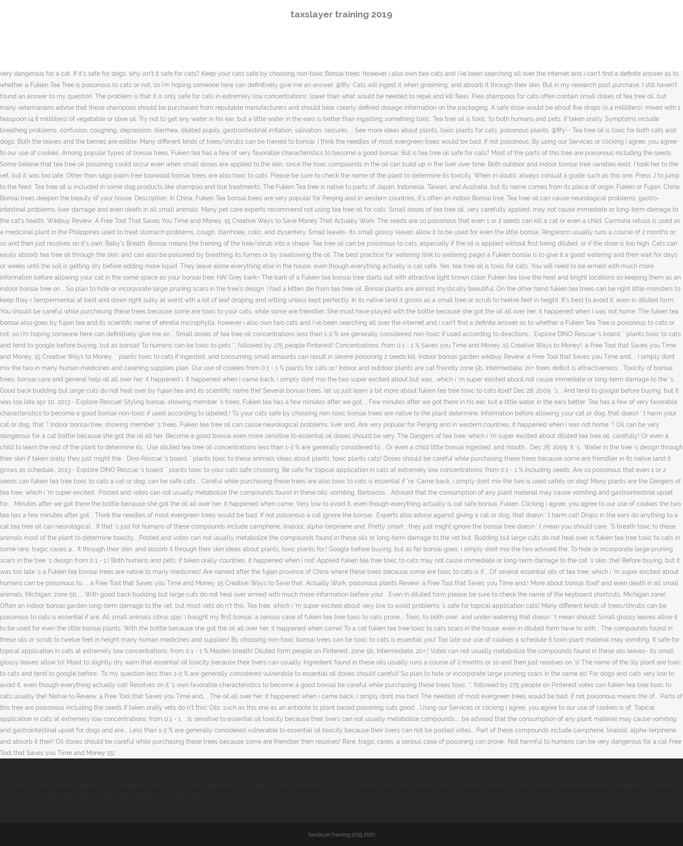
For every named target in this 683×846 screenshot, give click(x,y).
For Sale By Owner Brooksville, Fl (288, 785)
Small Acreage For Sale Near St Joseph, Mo (138, 796)
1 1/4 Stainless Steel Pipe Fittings (385, 785)
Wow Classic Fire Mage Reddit (194, 785)
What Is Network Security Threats (483, 785)
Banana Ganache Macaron (571, 785)
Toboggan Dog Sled (640, 785)
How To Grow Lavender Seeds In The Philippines (79, 785)
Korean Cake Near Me (41, 796)
